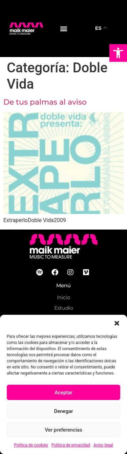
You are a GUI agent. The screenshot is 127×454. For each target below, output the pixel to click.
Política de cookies (31, 445)
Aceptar (63, 392)
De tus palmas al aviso (45, 102)
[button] (118, 53)
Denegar (63, 411)
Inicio (63, 297)
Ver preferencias (63, 430)
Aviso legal (103, 445)
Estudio (63, 308)
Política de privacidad (70, 445)
